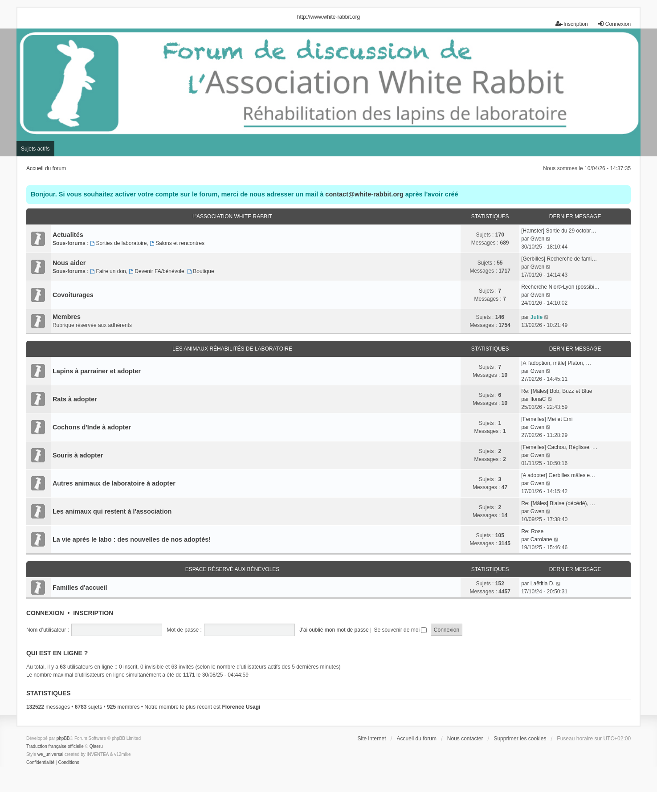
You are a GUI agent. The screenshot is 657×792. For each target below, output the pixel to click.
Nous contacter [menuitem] (465, 738)
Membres (67, 316)
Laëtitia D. (542, 583)
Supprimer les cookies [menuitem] (520, 738)
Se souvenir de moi (400, 630)
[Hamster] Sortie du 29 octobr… (558, 231)
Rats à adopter (75, 399)
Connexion (45, 612)
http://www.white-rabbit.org (328, 17)
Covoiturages (73, 294)
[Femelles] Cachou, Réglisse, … (559, 447)
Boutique (200, 271)
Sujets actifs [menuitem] (35, 149)
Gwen (537, 239)
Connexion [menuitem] (614, 23)
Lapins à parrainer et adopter (97, 371)
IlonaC (538, 399)
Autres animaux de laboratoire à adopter (114, 483)
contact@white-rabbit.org (364, 194)
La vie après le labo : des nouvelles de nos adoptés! (132, 539)
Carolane (541, 539)
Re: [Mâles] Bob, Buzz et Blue (556, 391)
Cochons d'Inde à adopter (92, 427)
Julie (536, 317)
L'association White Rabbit (232, 216)
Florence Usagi (241, 707)
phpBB (63, 738)
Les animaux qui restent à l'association (112, 511)
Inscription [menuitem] (571, 23)
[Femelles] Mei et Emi (546, 419)
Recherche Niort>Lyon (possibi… (560, 287)
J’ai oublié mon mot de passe (333, 630)
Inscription (93, 612)
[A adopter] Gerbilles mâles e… (558, 475)
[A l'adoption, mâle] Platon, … (556, 363)
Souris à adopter (78, 455)
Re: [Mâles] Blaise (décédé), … (558, 503)
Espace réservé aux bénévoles (232, 569)
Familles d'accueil (80, 587)
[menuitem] (40, 763)
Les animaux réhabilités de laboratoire (232, 349)
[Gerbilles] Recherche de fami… (559, 259)
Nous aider (69, 262)
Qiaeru (96, 746)
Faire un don (108, 271)
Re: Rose (532, 531)
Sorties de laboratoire (118, 243)
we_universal (50, 754)
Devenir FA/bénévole (156, 271)
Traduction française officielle (55, 746)
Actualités (68, 234)
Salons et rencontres (177, 243)
